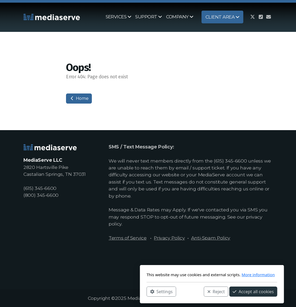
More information (194, 274)
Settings (97, 291)
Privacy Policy (169, 238)
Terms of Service (127, 238)
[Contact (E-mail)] (269, 17)
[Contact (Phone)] (261, 17)
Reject (152, 291)
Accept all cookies (189, 291)
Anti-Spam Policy (210, 238)
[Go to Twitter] (253, 17)
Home (78, 98)
